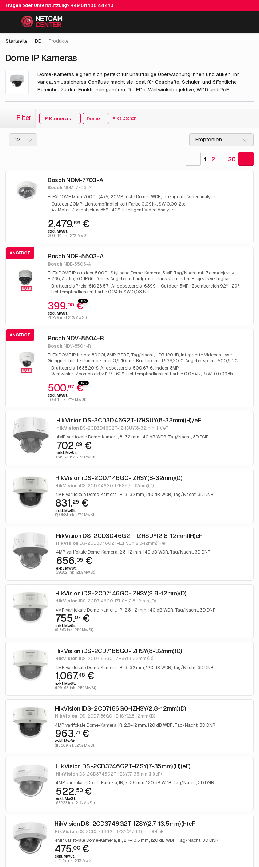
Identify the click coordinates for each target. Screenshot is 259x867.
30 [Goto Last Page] (232, 159)
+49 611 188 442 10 (92, 5)
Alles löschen (124, 118)
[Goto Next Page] (246, 159)
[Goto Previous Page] (193, 159)
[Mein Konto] (230, 23)
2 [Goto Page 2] (213, 159)
